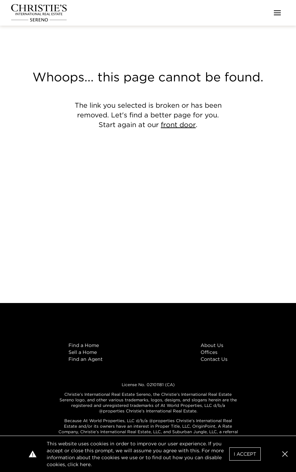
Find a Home (83, 345)
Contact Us (214, 359)
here (85, 464)
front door (178, 125)
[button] (285, 454)
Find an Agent (85, 359)
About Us (212, 345)
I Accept (245, 454)
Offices (209, 352)
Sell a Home (82, 352)
